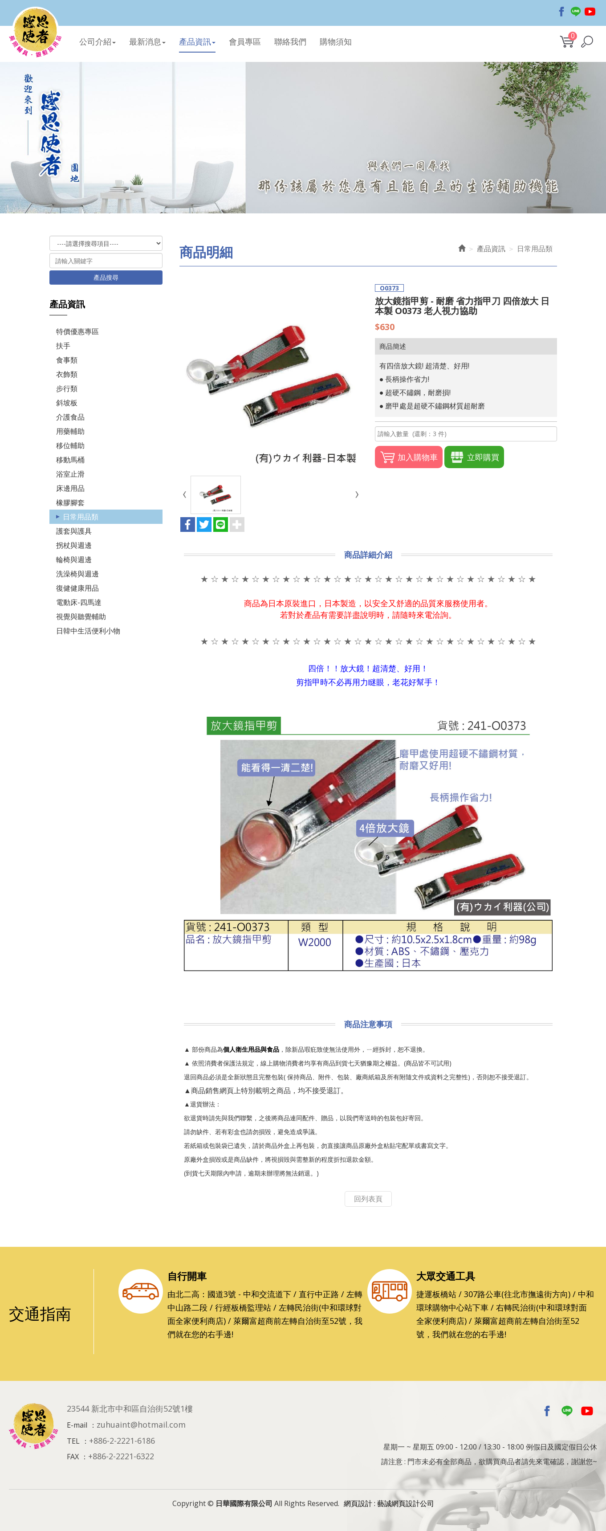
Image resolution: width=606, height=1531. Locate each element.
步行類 (66, 388)
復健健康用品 (77, 588)
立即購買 (474, 457)
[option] (303, 137)
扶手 (63, 346)
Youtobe (590, 11)
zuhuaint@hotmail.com (141, 1424)
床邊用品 (70, 488)
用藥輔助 (70, 431)
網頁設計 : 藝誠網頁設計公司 (389, 1503)
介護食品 (70, 417)
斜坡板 (66, 403)
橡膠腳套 (70, 502)
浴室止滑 (70, 474)
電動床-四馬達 (79, 602)
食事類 (66, 360)
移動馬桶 (70, 460)
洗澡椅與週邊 (77, 574)
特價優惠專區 (77, 331)
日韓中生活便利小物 (88, 631)
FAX (73, 1457)
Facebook (561, 11)
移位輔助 (70, 445)
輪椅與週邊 (74, 559)
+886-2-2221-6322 (121, 1456)
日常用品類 (80, 517)
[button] (587, 41)
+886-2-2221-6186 (122, 1440)
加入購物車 (409, 457)
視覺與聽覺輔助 (81, 616)
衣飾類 (66, 374)
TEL (73, 1441)
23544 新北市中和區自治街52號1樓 (130, 1408)
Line (576, 11)
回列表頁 (368, 1199)
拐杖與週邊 (74, 545)
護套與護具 (74, 531)
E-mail (77, 1425)
